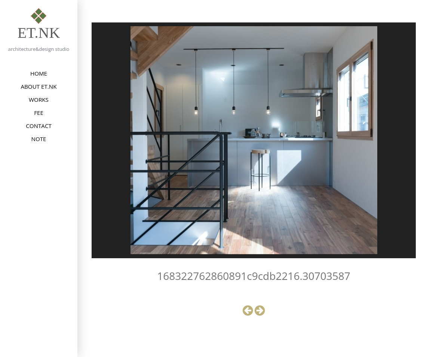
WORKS (39, 99)
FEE (38, 112)
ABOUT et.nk (38, 86)
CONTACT (39, 125)
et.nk (39, 32)
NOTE (38, 139)
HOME (38, 73)
